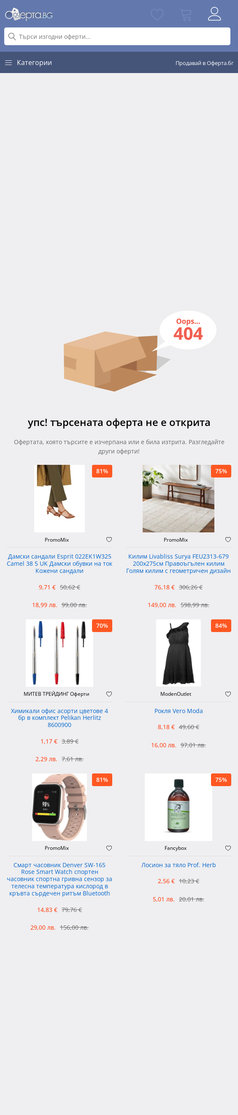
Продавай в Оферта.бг (205, 63)
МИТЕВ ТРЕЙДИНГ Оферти (56, 694)
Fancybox (176, 848)
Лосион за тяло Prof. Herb (178, 865)
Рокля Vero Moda (178, 711)
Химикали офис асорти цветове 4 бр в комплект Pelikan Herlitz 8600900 (59, 718)
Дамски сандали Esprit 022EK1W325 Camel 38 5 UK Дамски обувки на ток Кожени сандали (59, 564)
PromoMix (57, 540)
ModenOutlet (175, 694)
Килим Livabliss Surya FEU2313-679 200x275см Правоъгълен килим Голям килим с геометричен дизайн (178, 564)
